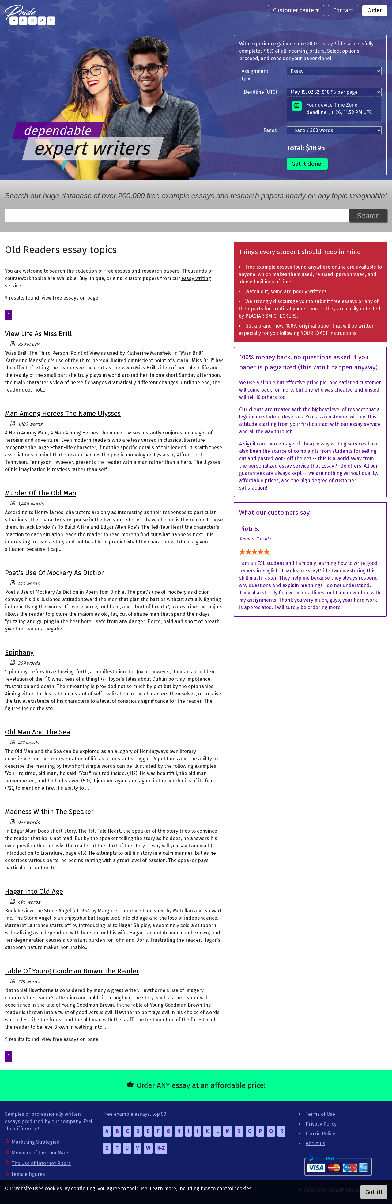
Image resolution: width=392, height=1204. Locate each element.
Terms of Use (320, 1114)
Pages (270, 130)
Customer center (294, 10)
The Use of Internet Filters (41, 1163)
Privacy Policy (321, 1124)
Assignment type (255, 74)
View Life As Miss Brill (38, 334)
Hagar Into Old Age (34, 891)
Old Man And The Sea (37, 732)
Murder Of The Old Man (40, 493)
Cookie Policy (320, 1134)
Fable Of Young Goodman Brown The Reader (72, 971)
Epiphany (19, 652)
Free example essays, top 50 (134, 1114)
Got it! (373, 1192)
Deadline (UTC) (260, 92)
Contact (343, 10)
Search (368, 215)
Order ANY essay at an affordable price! (201, 1085)
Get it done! (307, 163)
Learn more (163, 1188)
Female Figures (28, 1174)
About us (315, 1143)
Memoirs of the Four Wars (41, 1153)
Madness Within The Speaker (49, 812)
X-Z (161, 1148)
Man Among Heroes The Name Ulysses (63, 413)
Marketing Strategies (35, 1142)
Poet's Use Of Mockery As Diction (55, 573)
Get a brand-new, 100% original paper (288, 326)
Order (375, 10)
